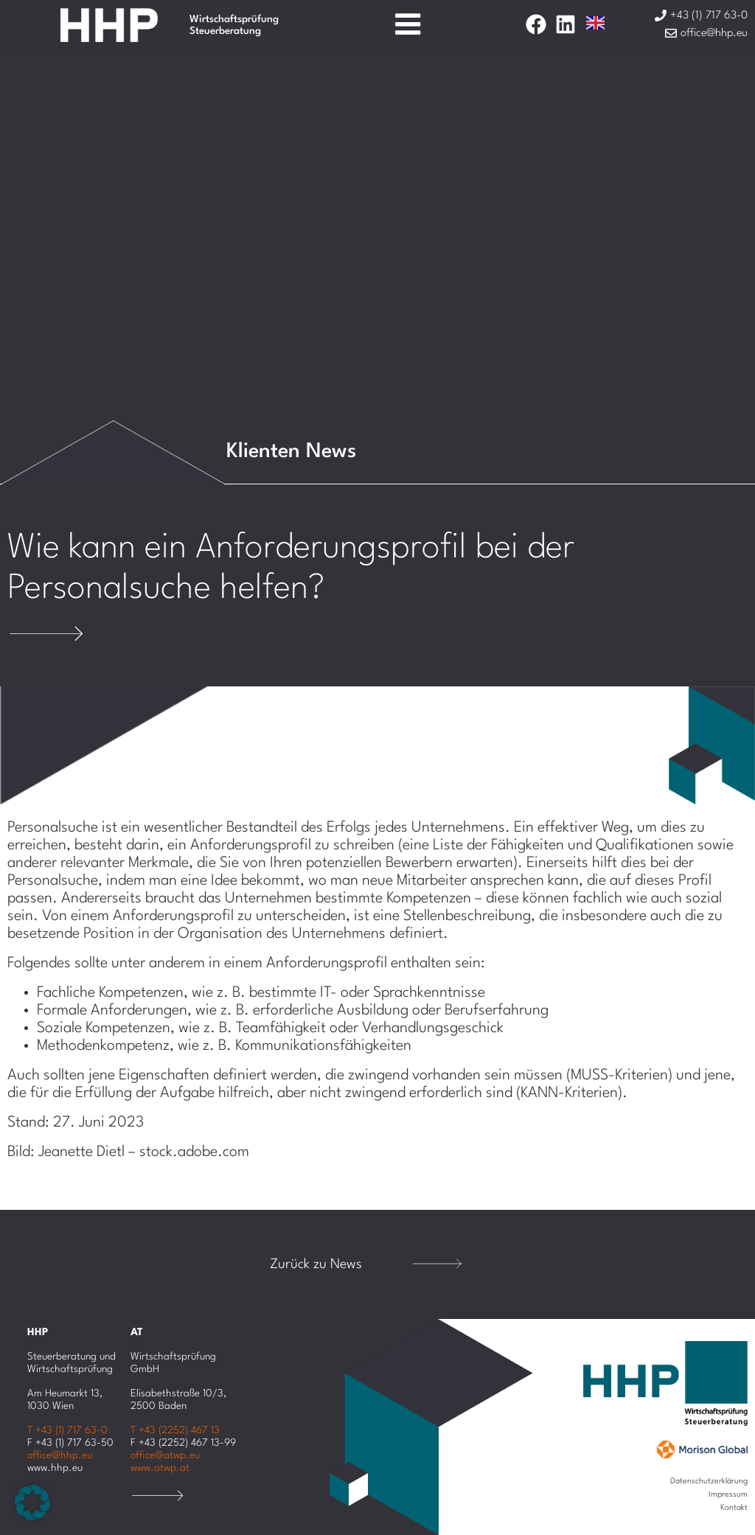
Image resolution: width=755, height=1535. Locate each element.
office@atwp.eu (165, 1455)
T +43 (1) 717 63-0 (67, 1430)
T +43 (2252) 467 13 (175, 1430)
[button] (32, 1502)
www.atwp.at (160, 1468)
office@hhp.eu (59, 1455)
